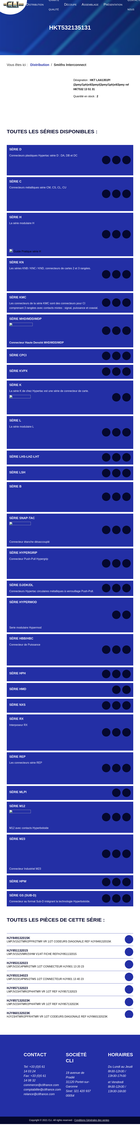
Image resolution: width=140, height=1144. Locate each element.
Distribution (39, 65)
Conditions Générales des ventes (91, 1120)
